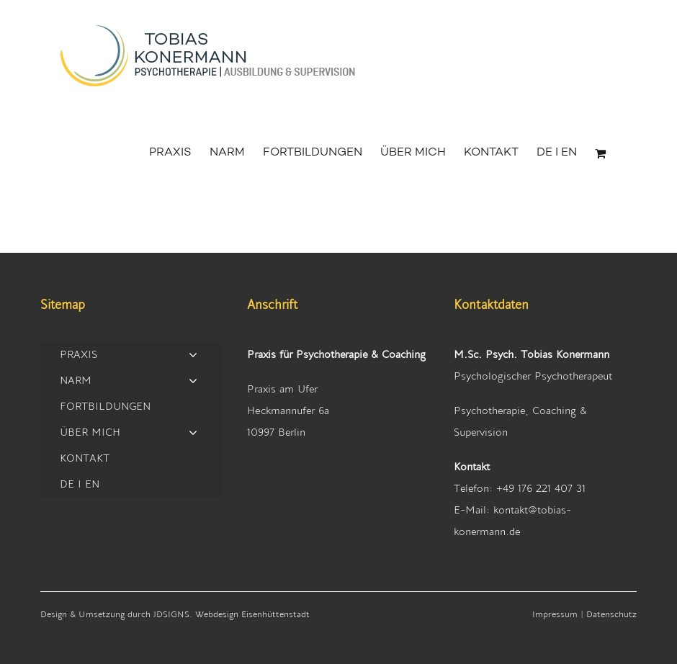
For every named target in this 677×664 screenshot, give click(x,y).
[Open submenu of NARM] (193, 379)
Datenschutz (611, 613)
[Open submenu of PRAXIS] (193, 354)
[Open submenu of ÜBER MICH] (193, 431)
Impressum (555, 613)
